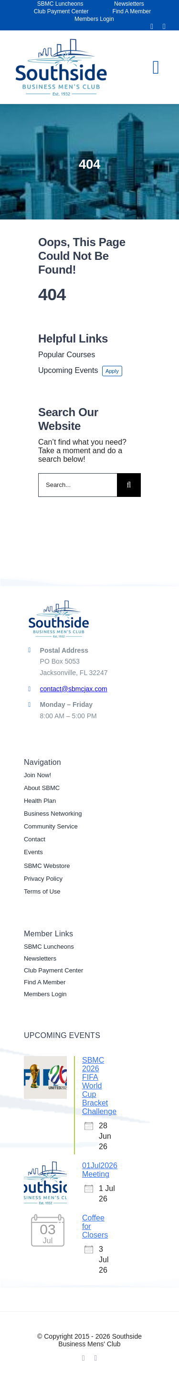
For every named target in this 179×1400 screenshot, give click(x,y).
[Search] (129, 485)
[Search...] (77, 485)
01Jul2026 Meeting (99, 1170)
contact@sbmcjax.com (73, 689)
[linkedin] (164, 26)
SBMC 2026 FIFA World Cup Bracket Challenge (99, 1085)
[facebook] (151, 26)
